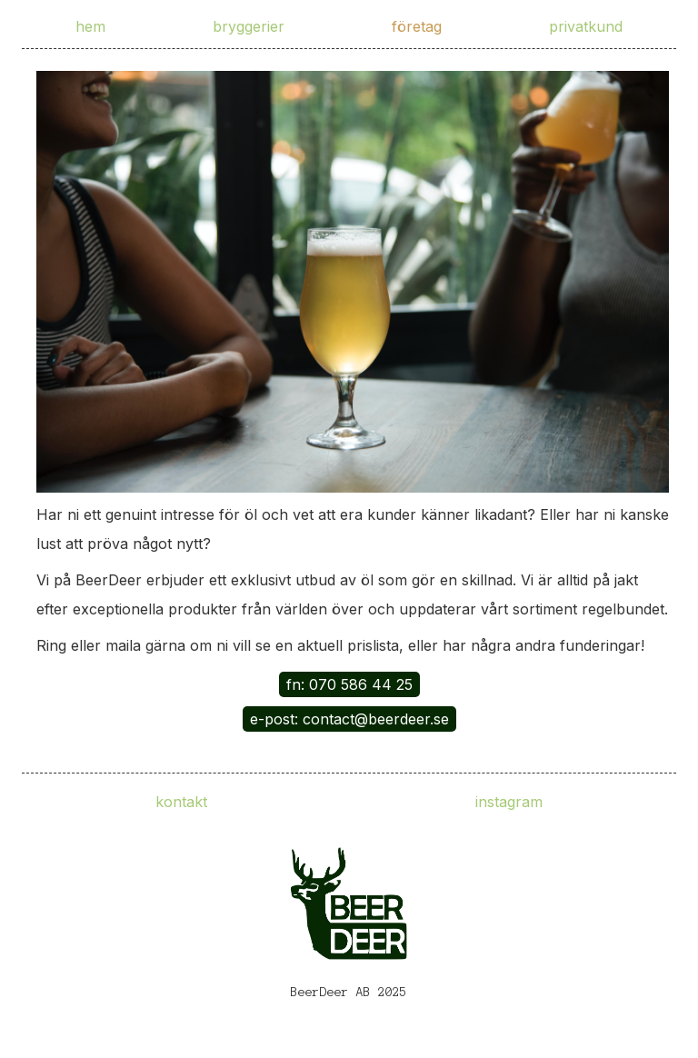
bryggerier (248, 26)
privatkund (586, 26)
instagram (509, 802)
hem (90, 26)
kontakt (181, 802)
